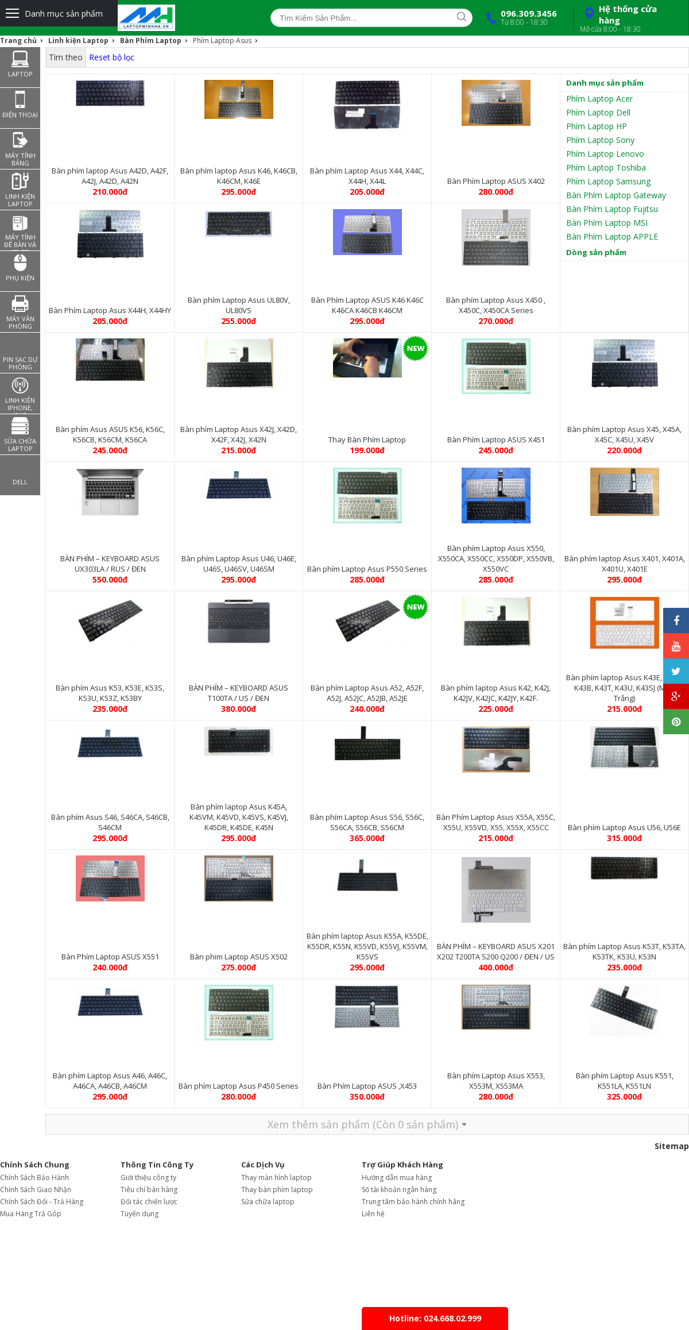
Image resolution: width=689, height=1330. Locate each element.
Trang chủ (18, 40)
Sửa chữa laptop (268, 1201)
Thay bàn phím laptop (277, 1189)
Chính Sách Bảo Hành (34, 1177)
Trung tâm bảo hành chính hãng (413, 1201)
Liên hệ (373, 1214)
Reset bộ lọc (111, 57)
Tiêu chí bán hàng (149, 1189)
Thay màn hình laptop (276, 1177)
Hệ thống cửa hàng (630, 18)
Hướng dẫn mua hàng (397, 1177)
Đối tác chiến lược (149, 1201)
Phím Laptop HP (596, 126)
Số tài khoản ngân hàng (399, 1189)
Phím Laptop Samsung (608, 181)
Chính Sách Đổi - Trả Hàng (41, 1201)
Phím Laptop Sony (600, 139)
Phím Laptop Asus (222, 40)
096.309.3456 (519, 17)
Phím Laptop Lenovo (605, 153)
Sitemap (672, 1145)
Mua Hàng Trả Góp (30, 1214)
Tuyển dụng (139, 1214)
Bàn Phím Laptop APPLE (612, 236)
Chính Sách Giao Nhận (35, 1189)
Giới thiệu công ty (148, 1177)
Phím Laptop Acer (599, 98)
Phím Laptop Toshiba (606, 167)
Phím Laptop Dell (598, 112)
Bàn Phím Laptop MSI (607, 222)
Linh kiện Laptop (78, 40)
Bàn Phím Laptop (150, 40)
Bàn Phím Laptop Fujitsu (612, 208)
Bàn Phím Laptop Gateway (616, 195)
